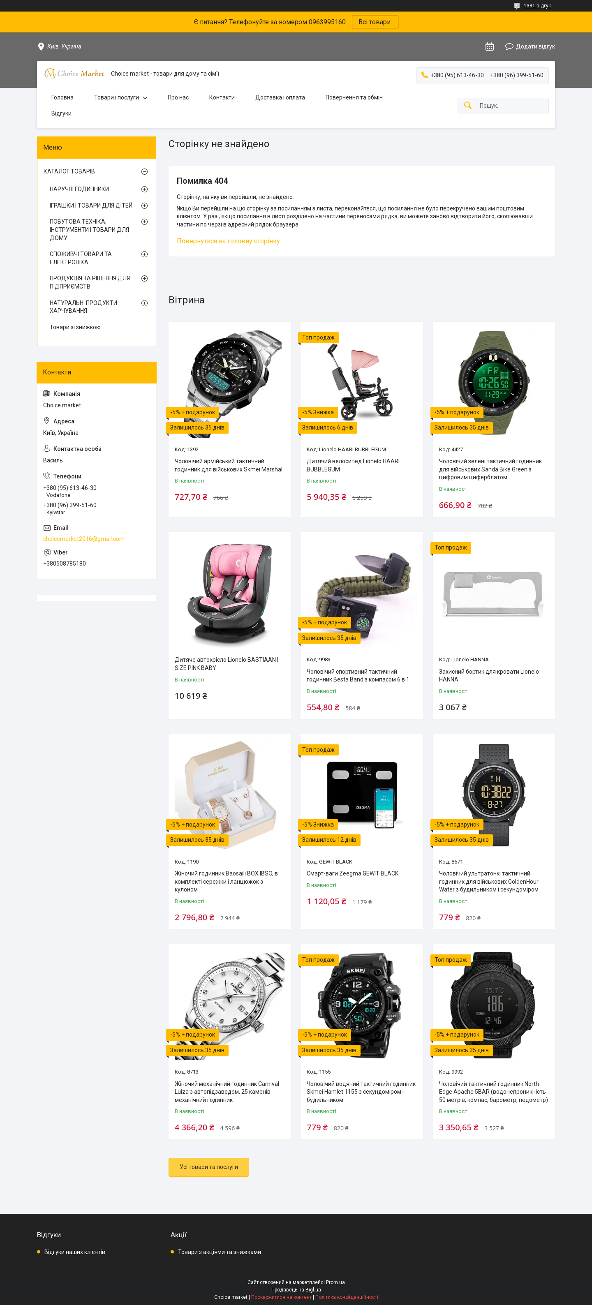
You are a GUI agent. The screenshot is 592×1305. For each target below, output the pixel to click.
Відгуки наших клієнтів (74, 1252)
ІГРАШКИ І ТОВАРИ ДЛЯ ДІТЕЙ (91, 205)
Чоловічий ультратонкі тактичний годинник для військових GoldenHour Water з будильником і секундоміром (489, 881)
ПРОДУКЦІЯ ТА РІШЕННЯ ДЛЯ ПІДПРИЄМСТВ (90, 282)
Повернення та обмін (354, 97)
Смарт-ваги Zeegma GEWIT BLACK (352, 873)
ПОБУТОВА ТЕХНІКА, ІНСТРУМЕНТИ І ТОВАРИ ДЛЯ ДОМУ (89, 229)
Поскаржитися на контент (281, 1297)
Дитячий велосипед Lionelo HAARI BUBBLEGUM (353, 465)
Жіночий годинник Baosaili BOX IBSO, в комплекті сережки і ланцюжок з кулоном (226, 881)
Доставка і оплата (280, 97)
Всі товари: (375, 22)
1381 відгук (537, 6)
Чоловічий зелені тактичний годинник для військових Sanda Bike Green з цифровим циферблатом (490, 469)
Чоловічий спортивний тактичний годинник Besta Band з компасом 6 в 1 (358, 675)
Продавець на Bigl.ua (296, 1290)
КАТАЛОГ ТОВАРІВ (69, 171)
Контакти (222, 97)
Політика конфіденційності (346, 1297)
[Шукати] (468, 105)
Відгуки (61, 113)
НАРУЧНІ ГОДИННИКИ (79, 189)
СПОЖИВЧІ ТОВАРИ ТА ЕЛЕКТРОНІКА (81, 258)
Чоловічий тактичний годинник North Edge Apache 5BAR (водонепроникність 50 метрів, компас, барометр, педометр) (493, 1092)
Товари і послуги (116, 97)
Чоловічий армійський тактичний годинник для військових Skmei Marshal (228, 465)
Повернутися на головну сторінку (228, 241)
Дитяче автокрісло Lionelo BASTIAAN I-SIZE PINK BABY (227, 663)
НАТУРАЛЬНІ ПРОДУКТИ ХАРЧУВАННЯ (83, 307)
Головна (62, 97)
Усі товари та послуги (209, 1167)
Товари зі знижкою (75, 327)
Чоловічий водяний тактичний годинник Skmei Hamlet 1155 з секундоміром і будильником (361, 1092)
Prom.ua (335, 1282)
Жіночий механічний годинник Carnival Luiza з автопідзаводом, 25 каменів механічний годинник (227, 1092)
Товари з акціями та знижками (219, 1252)
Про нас (178, 97)
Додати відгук (535, 46)
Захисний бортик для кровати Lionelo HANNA (489, 675)
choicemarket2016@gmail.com (84, 539)
